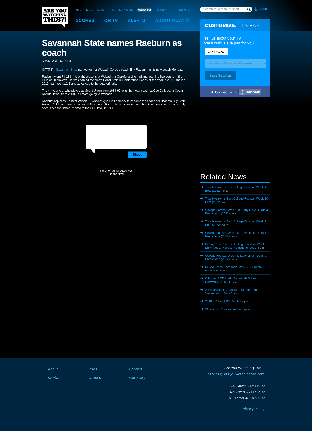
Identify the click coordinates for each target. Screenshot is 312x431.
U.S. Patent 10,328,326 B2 (246, 398)
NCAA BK (126, 10)
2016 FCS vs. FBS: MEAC (223, 301)
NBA (100, 10)
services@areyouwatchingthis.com (236, 374)
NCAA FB (144, 10)
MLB (89, 10)
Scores (85, 20)
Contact (135, 369)
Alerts (136, 20)
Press (92, 369)
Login (263, 8)
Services (54, 378)
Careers (94, 378)
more (183, 10)
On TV (111, 20)
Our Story (137, 378)
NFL (78, 10)
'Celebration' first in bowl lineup (226, 309)
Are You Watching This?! (55, 17)
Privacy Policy (253, 409)
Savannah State (67, 69)
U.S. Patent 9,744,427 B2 (247, 391)
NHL (112, 10)
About (172, 20)
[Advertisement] (235, 136)
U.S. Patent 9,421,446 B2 (247, 385)
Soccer (161, 10)
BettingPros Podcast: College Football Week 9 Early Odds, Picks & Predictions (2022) (236, 245)
